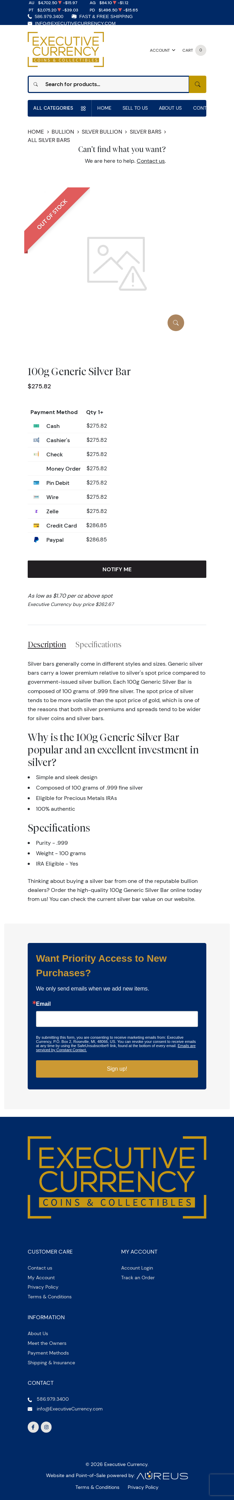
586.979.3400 (49, 16)
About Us (170, 108)
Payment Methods (48, 1353)
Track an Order (138, 1277)
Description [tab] (47, 644)
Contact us (151, 161)
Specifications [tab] (98, 644)
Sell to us (135, 108)
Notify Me (117, 569)
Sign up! (117, 1069)
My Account (41, 1277)
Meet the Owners (47, 1343)
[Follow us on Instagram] (46, 1427)
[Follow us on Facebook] (33, 1427)
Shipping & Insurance (51, 1362)
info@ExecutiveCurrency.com (75, 23)
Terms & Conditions (50, 1296)
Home (104, 108)
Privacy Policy (43, 1287)
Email (43, 1004)
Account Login (137, 1268)
